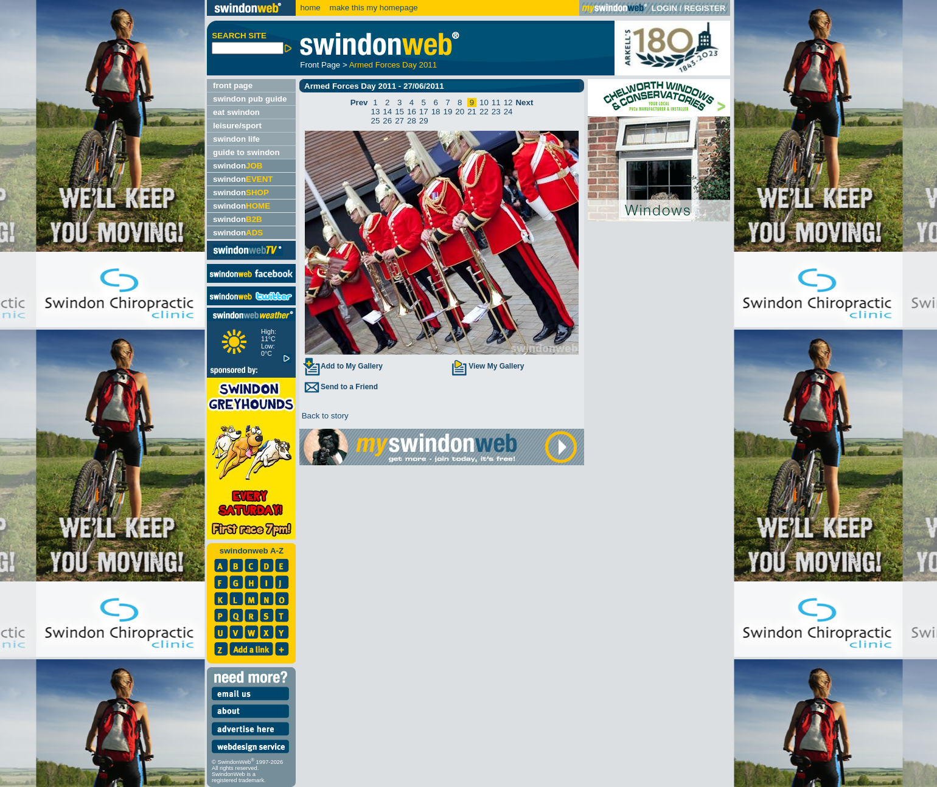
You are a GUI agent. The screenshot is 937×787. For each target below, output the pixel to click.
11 (496, 102)
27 (399, 120)
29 (423, 120)
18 (436, 111)
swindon (237, 165)
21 (471, 111)
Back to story (324, 415)
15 (399, 111)
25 (375, 120)
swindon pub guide (250, 98)
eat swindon (236, 112)
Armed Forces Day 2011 (393, 64)
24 (508, 111)
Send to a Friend (340, 387)
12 (508, 102)
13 (375, 111)
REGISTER (704, 8)
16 (411, 111)
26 (387, 120)
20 (459, 111)
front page (233, 85)
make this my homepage (372, 7)
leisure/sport (237, 125)
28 (411, 120)
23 (496, 111)
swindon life (236, 139)
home (310, 7)
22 (484, 111)
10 (484, 102)
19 (448, 111)
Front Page (320, 64)
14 (387, 111)
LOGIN (664, 8)
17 (423, 111)
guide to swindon (246, 152)
